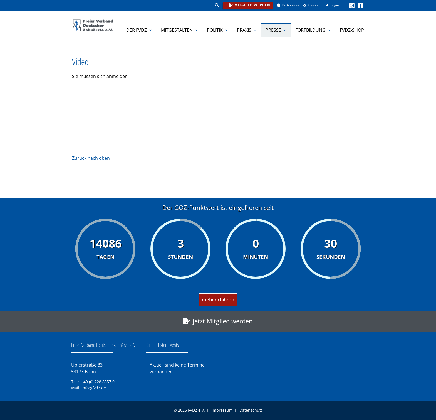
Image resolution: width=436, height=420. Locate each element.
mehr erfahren (218, 299)
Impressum (222, 410)
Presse (276, 30)
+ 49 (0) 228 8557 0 (97, 381)
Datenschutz (251, 410)
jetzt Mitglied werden (223, 321)
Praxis (247, 30)
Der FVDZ (139, 30)
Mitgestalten (180, 30)
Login (330, 5)
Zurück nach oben (91, 158)
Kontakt (309, 5)
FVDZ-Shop (286, 5)
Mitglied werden (248, 5)
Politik (218, 30)
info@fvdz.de (93, 387)
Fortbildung (313, 30)
